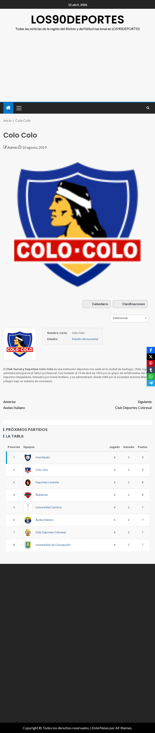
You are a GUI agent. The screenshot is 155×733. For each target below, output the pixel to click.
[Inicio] (8, 108)
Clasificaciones (130, 304)
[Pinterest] (151, 363)
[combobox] (129, 318)
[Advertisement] (77, 64)
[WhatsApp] (151, 376)
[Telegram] (151, 383)
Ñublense (42, 494)
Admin (12, 147)
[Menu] (18, 107)
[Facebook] (151, 350)
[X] (151, 356)
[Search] (148, 108)
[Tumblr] (151, 370)
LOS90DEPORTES (77, 19)
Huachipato (43, 457)
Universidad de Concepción (53, 545)
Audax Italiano (40, 404)
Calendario (96, 304)
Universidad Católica (49, 507)
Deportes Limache (47, 482)
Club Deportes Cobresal (115, 404)
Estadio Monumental (85, 339)
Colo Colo (42, 469)
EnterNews (100, 728)
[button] (18, 107)
